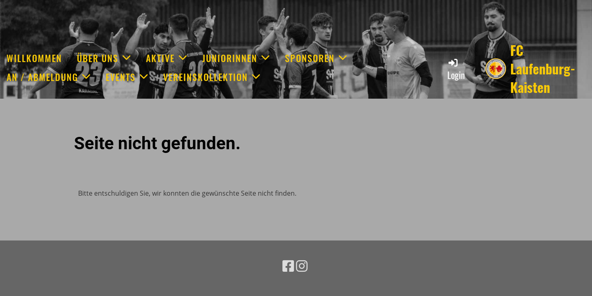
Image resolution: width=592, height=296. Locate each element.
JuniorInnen (236, 58)
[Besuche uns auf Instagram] (302, 266)
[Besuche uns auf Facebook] (288, 266)
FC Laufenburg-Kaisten (542, 68)
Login (456, 69)
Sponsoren (316, 58)
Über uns (104, 58)
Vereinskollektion (212, 76)
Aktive (166, 58)
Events (127, 76)
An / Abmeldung (49, 76)
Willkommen (34, 58)
